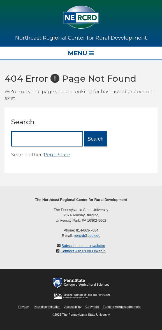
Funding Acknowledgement (121, 306)
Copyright (92, 306)
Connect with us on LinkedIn (83, 251)
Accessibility (73, 306)
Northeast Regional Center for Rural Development (81, 37)
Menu (81, 53)
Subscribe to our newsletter (83, 246)
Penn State (57, 154)
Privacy (23, 306)
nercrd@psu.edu (87, 235)
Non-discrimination (47, 306)
